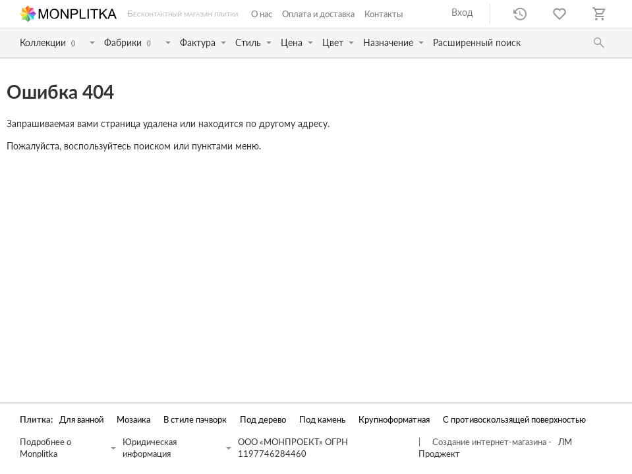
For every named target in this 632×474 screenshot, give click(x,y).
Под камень (322, 420)
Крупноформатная (394, 420)
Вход (462, 12)
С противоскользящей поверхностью (514, 420)
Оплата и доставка (318, 14)
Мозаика (133, 420)
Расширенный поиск (477, 42)
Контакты (383, 14)
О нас (261, 14)
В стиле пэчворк (195, 420)
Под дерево (263, 420)
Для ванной (81, 420)
